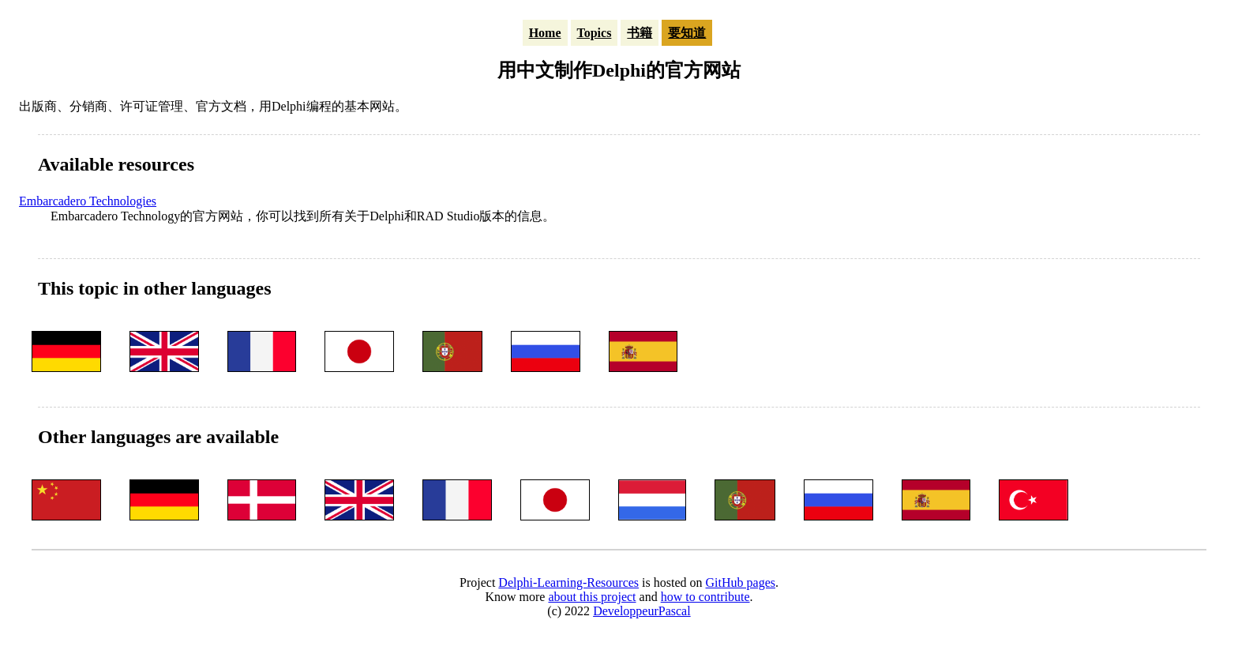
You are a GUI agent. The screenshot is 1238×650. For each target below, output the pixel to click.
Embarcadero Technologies (87, 201)
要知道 (687, 32)
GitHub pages (740, 582)
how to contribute (705, 596)
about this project (592, 596)
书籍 (639, 32)
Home (545, 32)
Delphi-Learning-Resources (568, 582)
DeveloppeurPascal (642, 611)
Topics (594, 32)
